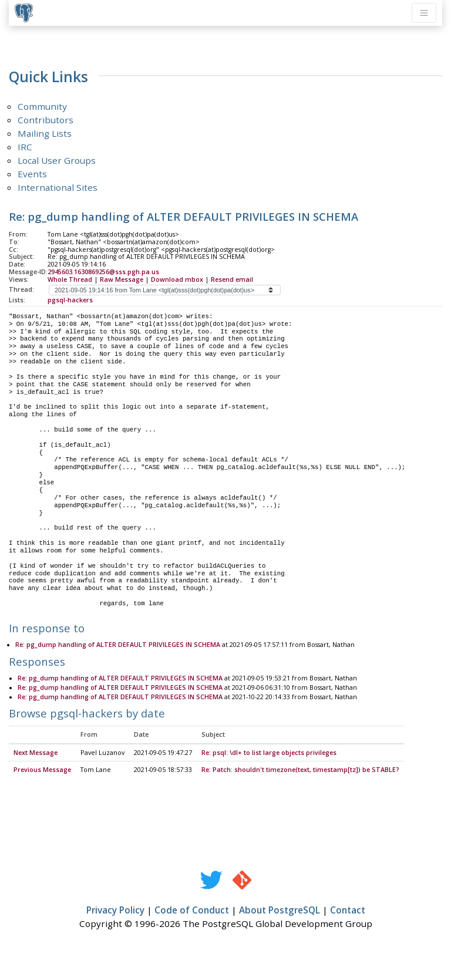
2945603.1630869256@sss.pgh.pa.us (103, 272)
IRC (25, 147)
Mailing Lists (45, 133)
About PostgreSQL (279, 910)
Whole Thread (70, 279)
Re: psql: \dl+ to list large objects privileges (268, 753)
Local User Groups (57, 160)
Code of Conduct (191, 910)
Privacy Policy (115, 910)
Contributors (45, 120)
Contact (347, 910)
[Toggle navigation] (424, 13)
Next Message (36, 753)
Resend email (232, 279)
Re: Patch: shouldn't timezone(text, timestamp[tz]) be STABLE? (300, 770)
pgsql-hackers (70, 300)
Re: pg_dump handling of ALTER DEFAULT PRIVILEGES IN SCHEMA (117, 645)
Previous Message (42, 770)
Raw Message (121, 279)
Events (32, 174)
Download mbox (177, 279)
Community (42, 106)
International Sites (57, 187)
